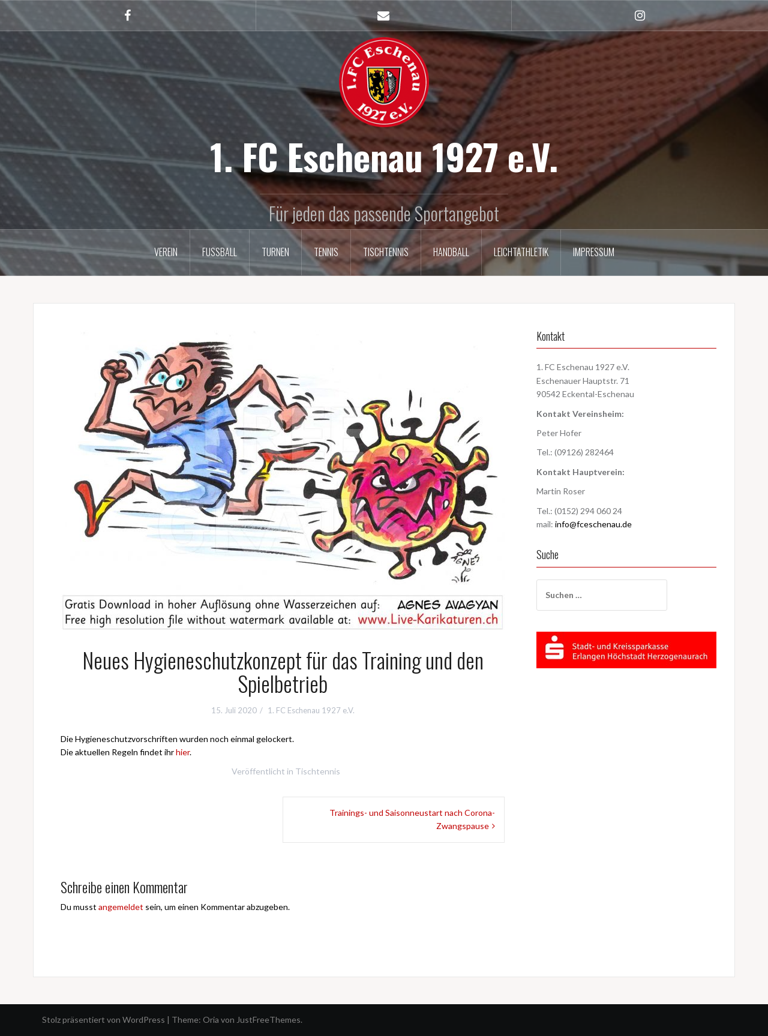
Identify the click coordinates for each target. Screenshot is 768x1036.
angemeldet (120, 907)
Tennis (326, 252)
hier (183, 752)
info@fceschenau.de (593, 524)
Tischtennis (386, 252)
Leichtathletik (521, 252)
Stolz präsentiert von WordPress (103, 1019)
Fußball (219, 252)
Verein (166, 252)
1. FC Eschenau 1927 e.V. (384, 155)
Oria (211, 1019)
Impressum (593, 252)
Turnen (275, 252)
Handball (451, 252)
